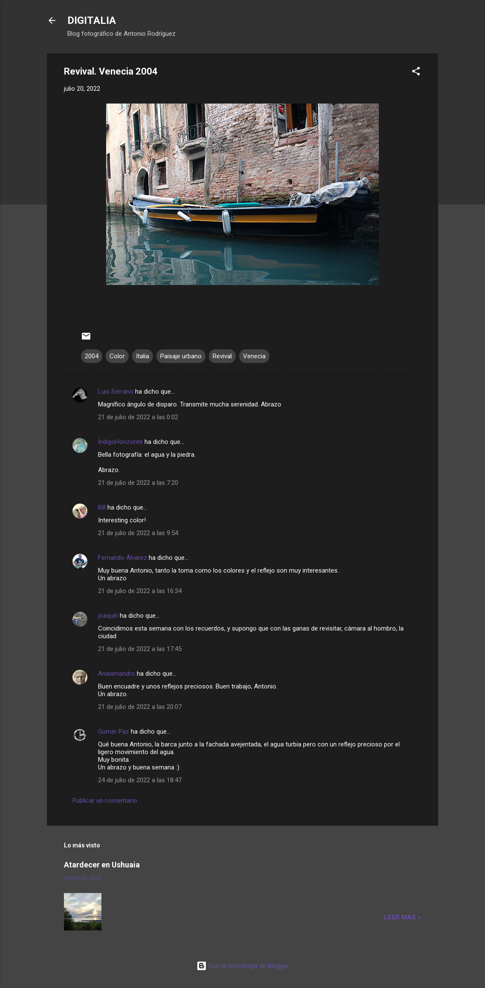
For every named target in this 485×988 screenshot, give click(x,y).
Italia (142, 356)
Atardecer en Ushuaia (102, 864)
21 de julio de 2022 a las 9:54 (138, 533)
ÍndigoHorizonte (120, 442)
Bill (102, 507)
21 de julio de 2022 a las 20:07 (140, 707)
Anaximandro (116, 673)
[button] (416, 72)
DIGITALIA (91, 20)
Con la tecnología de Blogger (242, 966)
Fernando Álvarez (122, 558)
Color (117, 356)
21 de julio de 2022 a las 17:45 (140, 649)
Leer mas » (402, 917)
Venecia (254, 356)
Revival (222, 356)
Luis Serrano (115, 391)
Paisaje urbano (181, 356)
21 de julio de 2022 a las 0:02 (138, 417)
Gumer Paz (113, 731)
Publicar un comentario (104, 800)
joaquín (108, 615)
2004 (91, 356)
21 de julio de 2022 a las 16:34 (140, 591)
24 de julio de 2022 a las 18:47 (140, 780)
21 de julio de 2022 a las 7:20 (138, 483)
